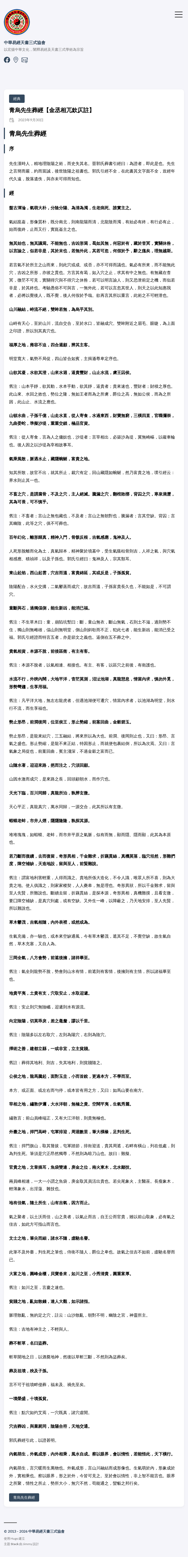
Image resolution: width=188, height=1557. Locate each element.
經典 (16, 98)
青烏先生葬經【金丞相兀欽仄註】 (52, 109)
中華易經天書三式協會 (24, 42)
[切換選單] (178, 14)
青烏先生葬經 (24, 1497)
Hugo (14, 1538)
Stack (15, 1544)
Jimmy (27, 1544)
